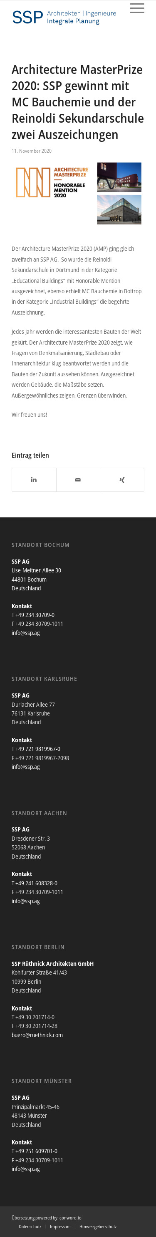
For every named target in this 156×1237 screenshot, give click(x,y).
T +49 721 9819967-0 (36, 749)
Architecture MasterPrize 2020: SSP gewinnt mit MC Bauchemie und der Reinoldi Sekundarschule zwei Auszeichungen (78, 101)
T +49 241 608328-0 (34, 883)
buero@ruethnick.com (37, 1035)
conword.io (70, 1217)
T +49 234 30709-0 (33, 615)
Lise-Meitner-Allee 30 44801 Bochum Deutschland (36, 579)
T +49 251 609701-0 (34, 1151)
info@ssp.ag (26, 633)
